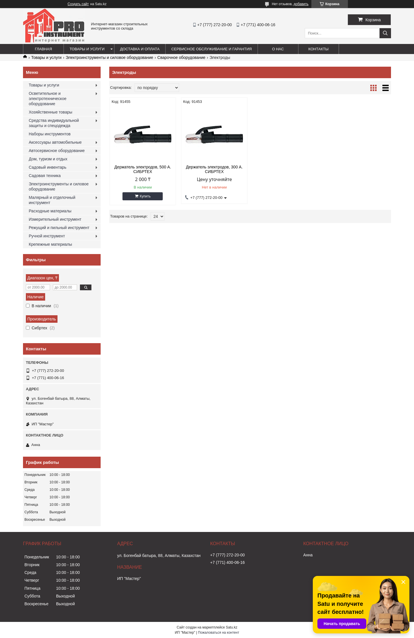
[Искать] (385, 33)
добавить (301, 4)
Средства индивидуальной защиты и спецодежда (54, 123)
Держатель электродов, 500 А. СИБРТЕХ (142, 169)
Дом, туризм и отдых (48, 159)
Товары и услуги (87, 49)
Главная (43, 49)
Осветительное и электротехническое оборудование (47, 98)
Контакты (318, 49)
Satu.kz (231, 627)
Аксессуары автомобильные (55, 142)
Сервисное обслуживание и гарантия (211, 49)
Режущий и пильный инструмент (59, 227)
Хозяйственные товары (50, 112)
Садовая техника (45, 175)
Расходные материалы (50, 211)
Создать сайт (78, 4)
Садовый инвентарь (47, 167)
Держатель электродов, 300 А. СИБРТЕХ (214, 169)
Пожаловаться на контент (218, 633)
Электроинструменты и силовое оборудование (109, 57)
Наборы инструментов (50, 134)
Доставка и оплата (140, 49)
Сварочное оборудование (181, 57)
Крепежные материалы (50, 244)
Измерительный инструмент (55, 219)
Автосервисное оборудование (57, 150)
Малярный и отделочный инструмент (52, 200)
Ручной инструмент (47, 236)
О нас (278, 49)
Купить (145, 196)
